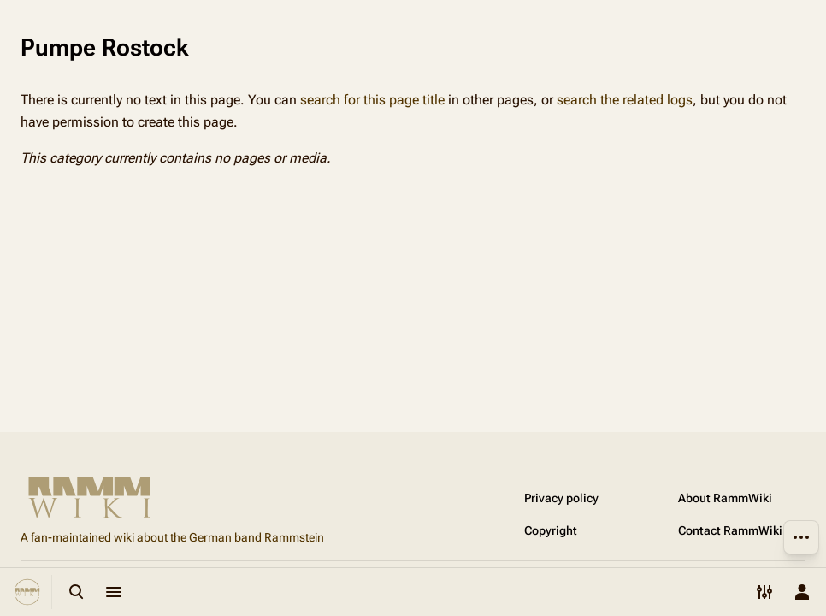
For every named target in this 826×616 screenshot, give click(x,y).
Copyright (550, 530)
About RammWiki (725, 498)
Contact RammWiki (730, 530)
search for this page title (372, 100)
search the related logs (625, 100)
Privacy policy (561, 498)
